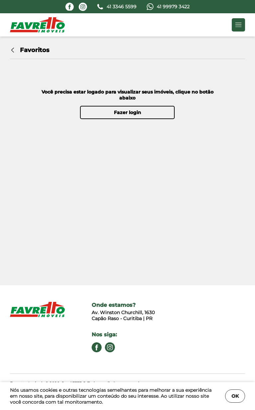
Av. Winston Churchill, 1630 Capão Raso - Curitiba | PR (123, 315)
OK (235, 396)
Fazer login (127, 112)
